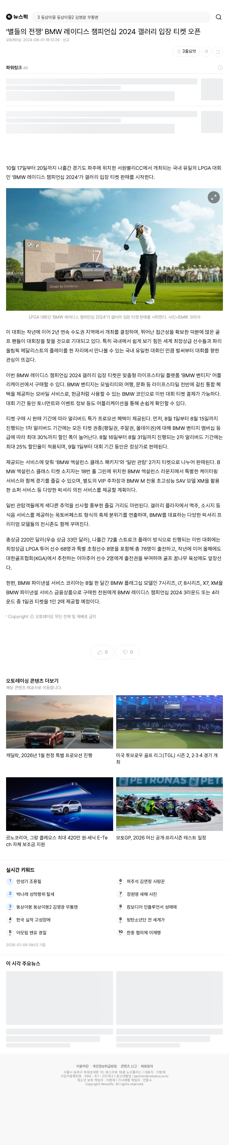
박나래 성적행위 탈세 (35, 894)
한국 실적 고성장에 (33, 920)
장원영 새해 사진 (142, 894)
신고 (66, 40)
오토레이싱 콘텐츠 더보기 (32, 681)
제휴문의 (147, 1066)
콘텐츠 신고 (129, 1066)
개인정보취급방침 (104, 1066)
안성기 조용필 (28, 881)
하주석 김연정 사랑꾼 (146, 881)
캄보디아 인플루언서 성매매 (152, 907)
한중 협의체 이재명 (144, 933)
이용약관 (82, 1066)
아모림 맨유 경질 (31, 933)
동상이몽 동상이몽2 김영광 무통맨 (47, 907)
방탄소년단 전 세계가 (146, 920)
